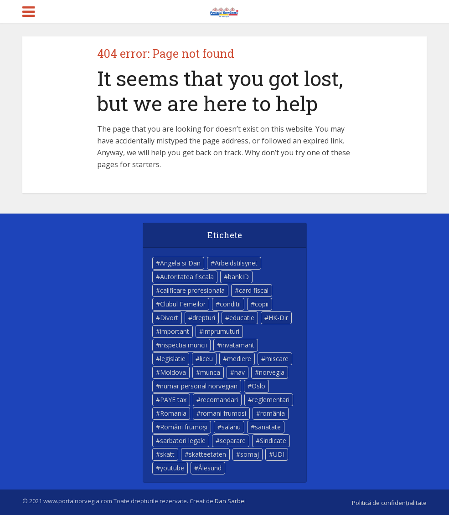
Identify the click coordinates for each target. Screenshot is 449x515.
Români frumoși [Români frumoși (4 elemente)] (183, 427)
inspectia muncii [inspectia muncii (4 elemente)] (183, 345)
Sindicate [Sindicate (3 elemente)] (273, 440)
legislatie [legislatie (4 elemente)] (173, 358)
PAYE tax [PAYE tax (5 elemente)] (173, 399)
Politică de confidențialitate (389, 503)
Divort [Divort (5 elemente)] (169, 317)
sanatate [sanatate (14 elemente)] (268, 427)
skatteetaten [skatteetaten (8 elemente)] (207, 454)
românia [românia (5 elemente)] (272, 413)
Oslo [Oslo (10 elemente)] (258, 386)
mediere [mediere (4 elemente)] (239, 358)
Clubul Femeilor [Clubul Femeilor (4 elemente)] (183, 304)
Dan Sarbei (230, 501)
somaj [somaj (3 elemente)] (249, 454)
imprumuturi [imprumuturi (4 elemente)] (221, 331)
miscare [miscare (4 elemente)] (277, 358)
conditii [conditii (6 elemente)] (230, 304)
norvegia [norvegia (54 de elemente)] (271, 372)
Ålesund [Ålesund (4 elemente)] (210, 468)
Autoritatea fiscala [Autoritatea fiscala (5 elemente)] (187, 276)
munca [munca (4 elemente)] (210, 372)
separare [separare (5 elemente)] (233, 440)
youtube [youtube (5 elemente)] (172, 468)
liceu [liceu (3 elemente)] (206, 358)
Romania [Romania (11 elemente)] (173, 413)
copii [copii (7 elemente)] (261, 304)
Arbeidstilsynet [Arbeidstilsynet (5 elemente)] (236, 263)
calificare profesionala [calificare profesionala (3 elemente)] (192, 290)
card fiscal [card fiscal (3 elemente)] (253, 290)
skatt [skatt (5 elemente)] (167, 454)
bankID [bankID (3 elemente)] (238, 276)
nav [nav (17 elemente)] (239, 372)
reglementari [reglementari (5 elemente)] (270, 399)
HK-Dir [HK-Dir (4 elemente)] (278, 317)
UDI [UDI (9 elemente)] (278, 454)
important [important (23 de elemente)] (174, 331)
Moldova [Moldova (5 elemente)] (173, 372)
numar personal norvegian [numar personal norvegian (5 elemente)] (198, 386)
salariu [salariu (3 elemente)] (231, 427)
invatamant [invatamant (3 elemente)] (237, 345)
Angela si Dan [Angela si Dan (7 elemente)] (180, 263)
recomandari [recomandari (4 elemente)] (219, 399)
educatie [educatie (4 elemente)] (241, 317)
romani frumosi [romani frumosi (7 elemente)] (223, 413)
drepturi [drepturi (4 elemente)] (203, 317)
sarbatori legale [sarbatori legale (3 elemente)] (183, 440)
